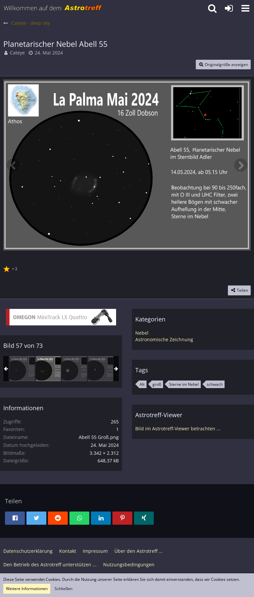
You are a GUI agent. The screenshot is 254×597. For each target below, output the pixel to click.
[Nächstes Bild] (240, 165)
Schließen (63, 588)
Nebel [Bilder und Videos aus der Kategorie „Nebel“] (141, 333)
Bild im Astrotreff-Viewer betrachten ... (178, 428)
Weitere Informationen (27, 588)
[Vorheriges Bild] (13, 165)
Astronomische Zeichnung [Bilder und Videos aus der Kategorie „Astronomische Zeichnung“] (164, 339)
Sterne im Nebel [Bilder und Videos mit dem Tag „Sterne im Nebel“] (184, 384)
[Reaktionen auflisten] (11, 268)
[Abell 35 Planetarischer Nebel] (22, 368)
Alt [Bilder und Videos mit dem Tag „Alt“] (142, 384)
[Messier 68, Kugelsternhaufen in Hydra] (74, 368)
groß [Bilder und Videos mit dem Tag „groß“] (156, 384)
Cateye (17, 53)
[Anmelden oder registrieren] (228, 8)
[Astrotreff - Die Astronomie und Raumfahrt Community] (53, 8)
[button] (245, 8)
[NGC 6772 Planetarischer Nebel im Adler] (100, 368)
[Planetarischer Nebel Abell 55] (48, 368)
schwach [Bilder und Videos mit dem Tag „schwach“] (215, 384)
